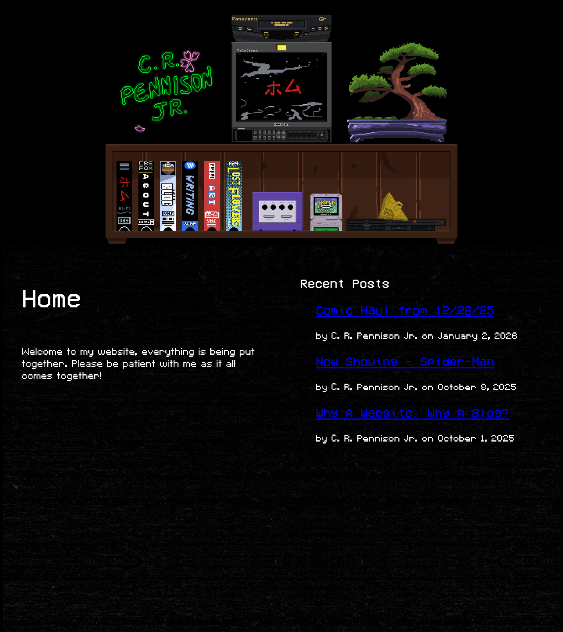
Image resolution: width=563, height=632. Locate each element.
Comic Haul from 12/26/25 (405, 310)
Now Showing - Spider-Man (405, 361)
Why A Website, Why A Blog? (412, 412)
